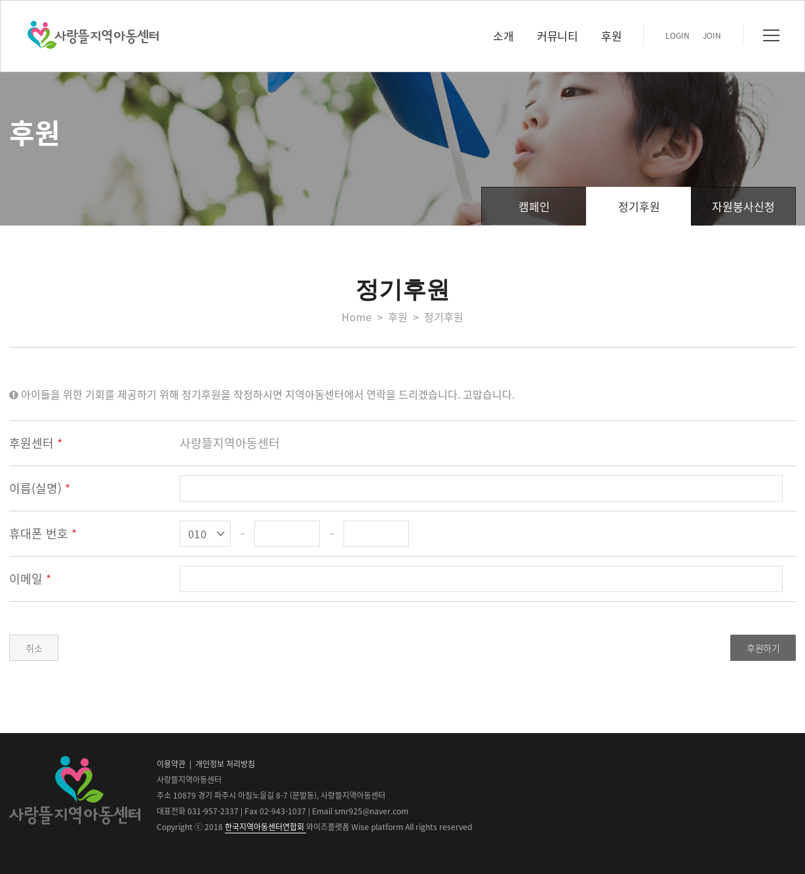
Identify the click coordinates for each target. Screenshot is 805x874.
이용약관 (171, 764)
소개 (503, 36)
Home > (365, 317)
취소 (34, 647)
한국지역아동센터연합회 (265, 827)
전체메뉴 (771, 35)
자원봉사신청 (743, 206)
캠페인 (534, 206)
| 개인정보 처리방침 (221, 764)
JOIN (712, 35)
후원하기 (763, 647)
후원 (611, 36)
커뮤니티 (557, 36)
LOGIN (677, 35)
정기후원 (639, 206)
